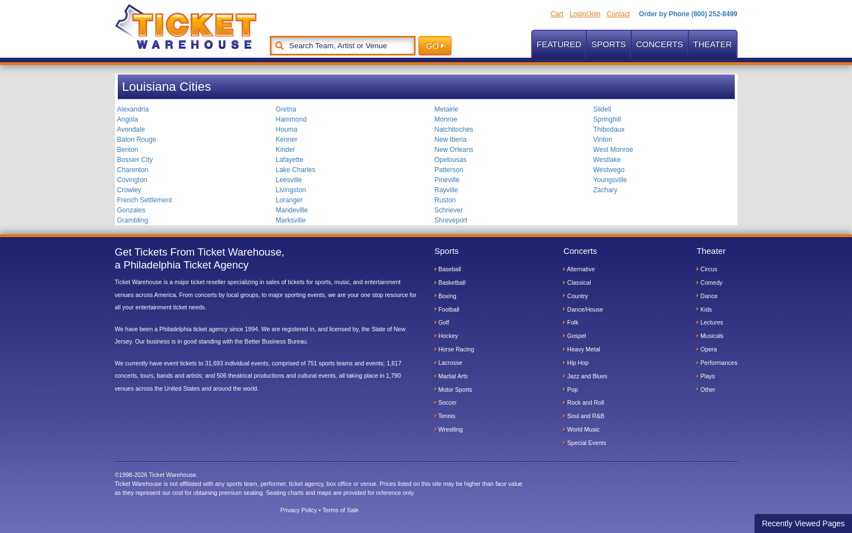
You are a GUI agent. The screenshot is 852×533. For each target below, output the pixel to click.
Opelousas (451, 160)
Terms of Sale (340, 510)
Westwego (609, 170)
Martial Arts (451, 376)
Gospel (574, 335)
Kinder (286, 150)
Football (447, 309)
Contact (618, 14)
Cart (557, 14)
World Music (581, 429)
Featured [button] (559, 44)
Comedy (709, 282)
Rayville (446, 190)
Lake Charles (296, 170)
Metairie (447, 109)
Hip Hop (575, 362)
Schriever (449, 210)
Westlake (607, 160)
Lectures (710, 322)
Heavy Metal (581, 349)
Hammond (291, 119)
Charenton (133, 170)
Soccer (446, 402)
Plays (706, 376)
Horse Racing (455, 349)
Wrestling (449, 429)
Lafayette (289, 160)
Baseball (448, 269)
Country (575, 296)
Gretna (286, 109)
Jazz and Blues (585, 376)
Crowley (129, 190)
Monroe (446, 119)
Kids (704, 309)
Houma (287, 129)
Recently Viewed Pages (803, 523)
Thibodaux (609, 129)
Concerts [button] (659, 44)
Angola (127, 119)
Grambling (132, 220)
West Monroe (613, 150)
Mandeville (292, 210)
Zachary (605, 190)
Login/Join (585, 14)
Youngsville (610, 180)
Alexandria (133, 109)
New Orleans (454, 150)
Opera (707, 349)
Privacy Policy (298, 510)
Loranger (289, 200)
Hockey (446, 335)
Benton (128, 150)
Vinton (602, 139)
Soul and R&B (583, 416)
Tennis (445, 416)
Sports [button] (608, 44)
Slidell (602, 109)
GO (435, 45)
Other (706, 389)
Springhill (607, 119)
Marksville (291, 220)
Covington (132, 180)
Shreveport (451, 220)
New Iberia (451, 139)
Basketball (450, 282)
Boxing (446, 296)
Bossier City (135, 160)
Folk (570, 322)
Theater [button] (712, 44)
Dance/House (583, 309)
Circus (707, 269)
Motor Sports (453, 389)
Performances (717, 362)
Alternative (579, 269)
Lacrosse (449, 362)
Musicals (710, 335)
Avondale (131, 129)
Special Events (584, 442)
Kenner (287, 139)
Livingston (291, 190)
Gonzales (131, 210)
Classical (577, 282)
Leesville (289, 180)
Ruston (445, 200)
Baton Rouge (136, 139)
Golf (442, 322)
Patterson (449, 170)
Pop (570, 389)
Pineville (447, 180)
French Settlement (144, 200)
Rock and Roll (583, 402)
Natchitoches (454, 129)
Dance (707, 296)
